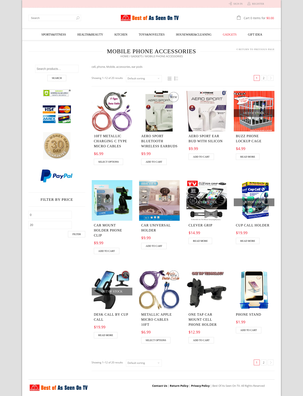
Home (124, 56)
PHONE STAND (248, 314)
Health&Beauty (90, 34)
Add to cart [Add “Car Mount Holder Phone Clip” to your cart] (106, 251)
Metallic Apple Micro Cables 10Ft (156, 319)
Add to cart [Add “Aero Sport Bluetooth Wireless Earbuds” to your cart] (154, 161)
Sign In (238, 3)
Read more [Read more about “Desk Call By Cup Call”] (105, 335)
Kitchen (120, 34)
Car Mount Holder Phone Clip (108, 230)
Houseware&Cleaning (193, 34)
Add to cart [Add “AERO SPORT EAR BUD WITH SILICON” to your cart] (201, 156)
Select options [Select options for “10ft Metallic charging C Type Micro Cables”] (108, 161)
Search (57, 78)
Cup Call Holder (253, 225)
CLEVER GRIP (201, 225)
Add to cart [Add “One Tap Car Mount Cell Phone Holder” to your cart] (201, 340)
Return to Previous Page (257, 49)
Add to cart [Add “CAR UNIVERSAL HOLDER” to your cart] (154, 246)
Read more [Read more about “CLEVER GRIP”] (200, 240)
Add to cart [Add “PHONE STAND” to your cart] (248, 330)
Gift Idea (255, 34)
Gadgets (230, 34)
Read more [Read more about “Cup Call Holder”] (247, 240)
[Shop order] (144, 78)
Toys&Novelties (152, 34)
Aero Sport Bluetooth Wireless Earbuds (159, 141)
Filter (76, 234)
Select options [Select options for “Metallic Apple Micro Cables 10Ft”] (156, 340)
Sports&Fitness (53, 34)
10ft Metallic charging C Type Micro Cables (110, 141)
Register (258, 3)
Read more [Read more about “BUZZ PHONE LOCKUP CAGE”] (247, 156)
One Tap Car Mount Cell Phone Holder (203, 319)
